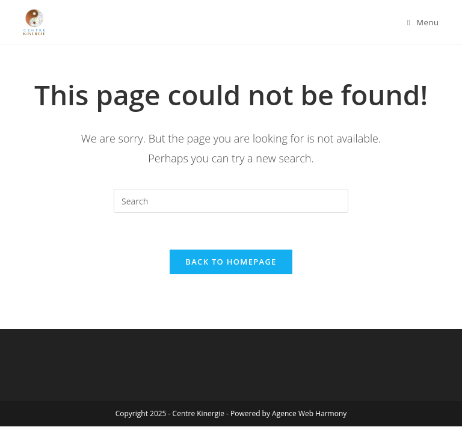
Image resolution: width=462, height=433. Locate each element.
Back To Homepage (230, 261)
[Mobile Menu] (423, 22)
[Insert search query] (231, 201)
